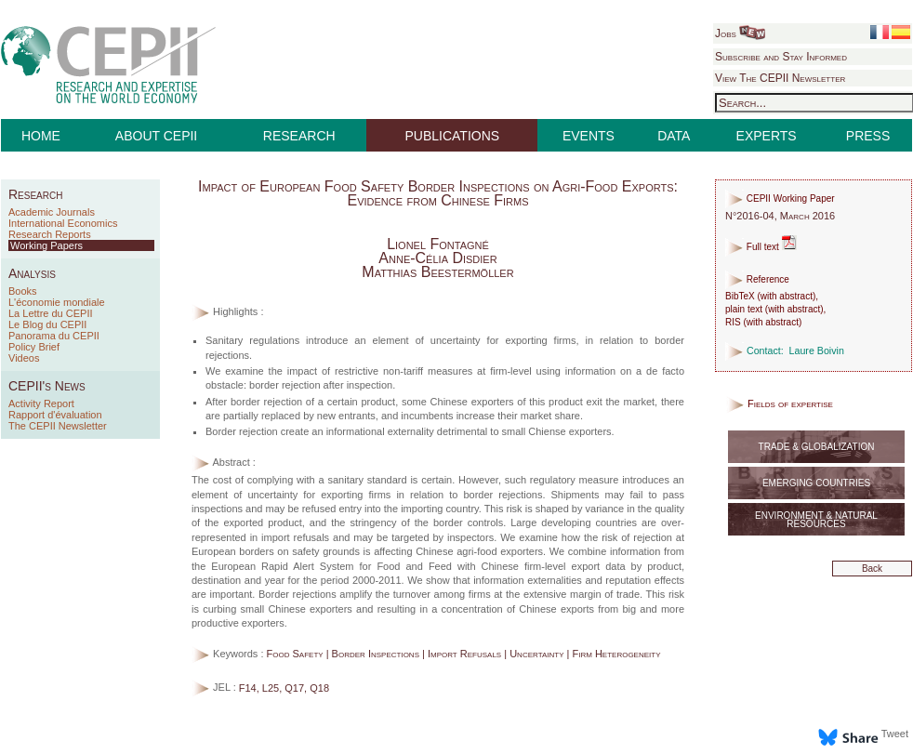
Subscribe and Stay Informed (781, 56)
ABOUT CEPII (156, 135)
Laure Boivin (816, 350)
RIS (733, 322)
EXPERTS (766, 135)
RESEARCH (299, 135)
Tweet (894, 733)
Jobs (740, 33)
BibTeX (740, 296)
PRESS (868, 135)
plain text (743, 309)
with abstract (787, 296)
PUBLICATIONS (452, 135)
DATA (673, 135)
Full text (761, 247)
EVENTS (588, 135)
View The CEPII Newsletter (780, 78)
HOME (40, 135)
